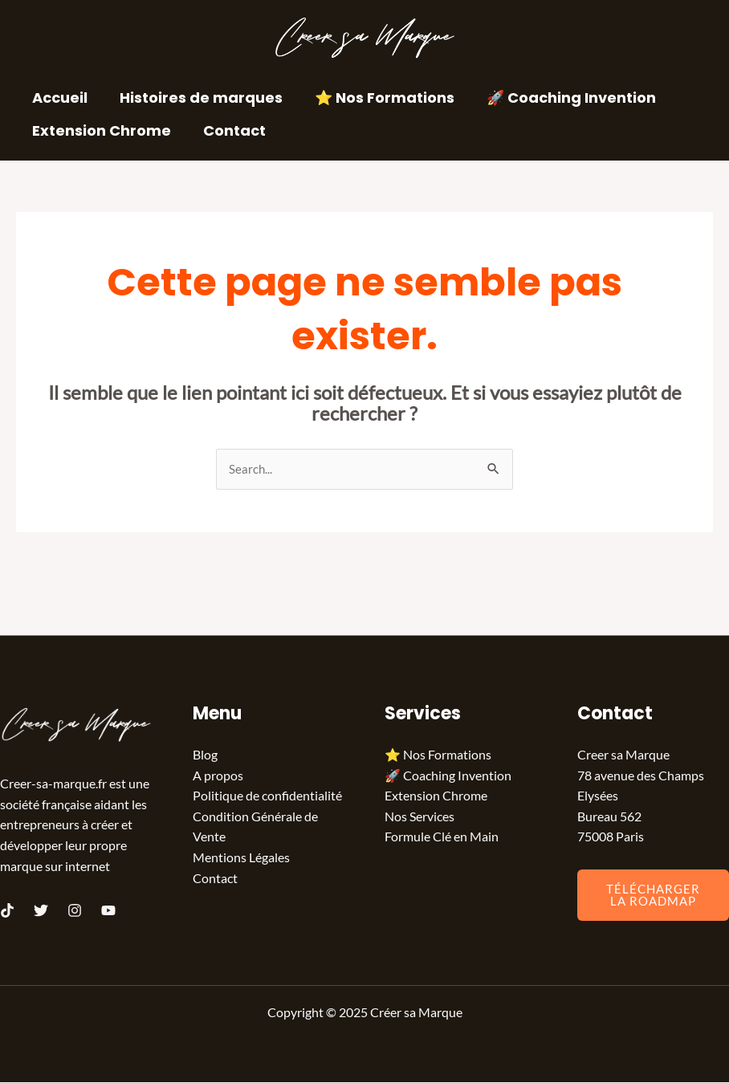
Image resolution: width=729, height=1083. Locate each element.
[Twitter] (41, 911)
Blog (205, 755)
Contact (229, 130)
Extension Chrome (100, 130)
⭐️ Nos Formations (376, 98)
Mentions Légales (241, 857)
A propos (218, 776)
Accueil (58, 98)
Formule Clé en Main (442, 837)
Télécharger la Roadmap (653, 895)
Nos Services (419, 816)
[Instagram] (74, 911)
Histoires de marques (196, 98)
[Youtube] (108, 911)
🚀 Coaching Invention (560, 98)
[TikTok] (7, 911)
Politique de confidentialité (267, 796)
